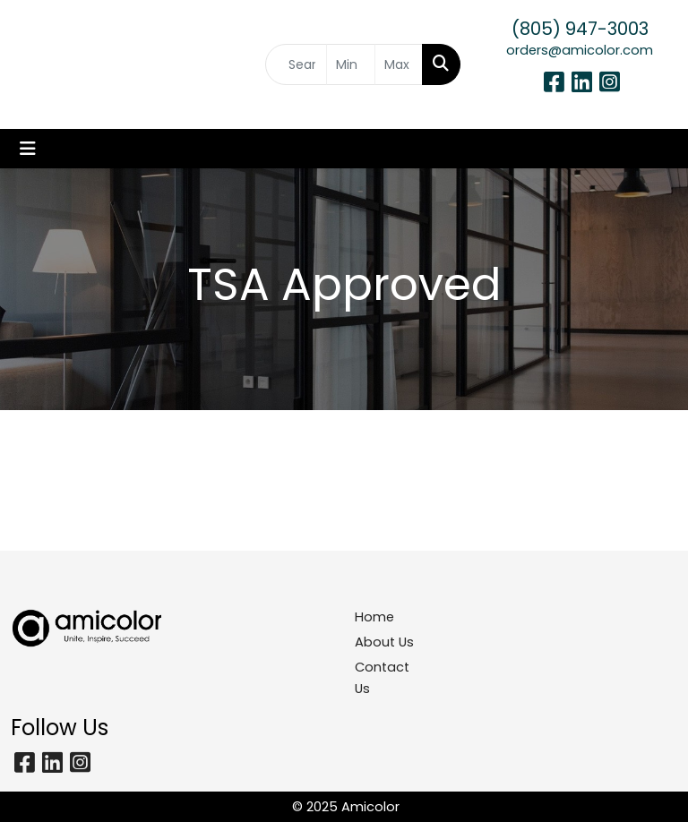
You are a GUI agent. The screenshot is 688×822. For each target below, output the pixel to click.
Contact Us (382, 678)
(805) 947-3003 (580, 28)
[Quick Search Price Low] (350, 64)
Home (374, 617)
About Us (384, 642)
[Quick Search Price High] (398, 64)
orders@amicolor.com (579, 50)
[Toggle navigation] (28, 148)
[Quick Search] (296, 64)
